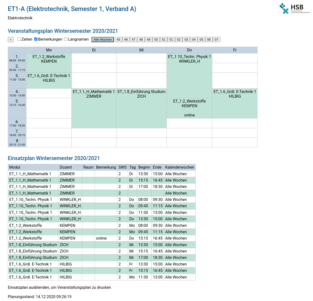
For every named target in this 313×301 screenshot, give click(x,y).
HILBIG (49, 80)
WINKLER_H (189, 61)
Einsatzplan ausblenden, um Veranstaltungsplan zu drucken (59, 287)
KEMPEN (49, 61)
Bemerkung (106, 167)
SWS (123, 167)
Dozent (66, 167)
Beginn (144, 167)
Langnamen (78, 39)
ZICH (141, 96)
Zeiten (27, 39)
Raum (88, 167)
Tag (132, 167)
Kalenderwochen (179, 167)
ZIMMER (94, 96)
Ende (157, 167)
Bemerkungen (50, 39)
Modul (14, 167)
